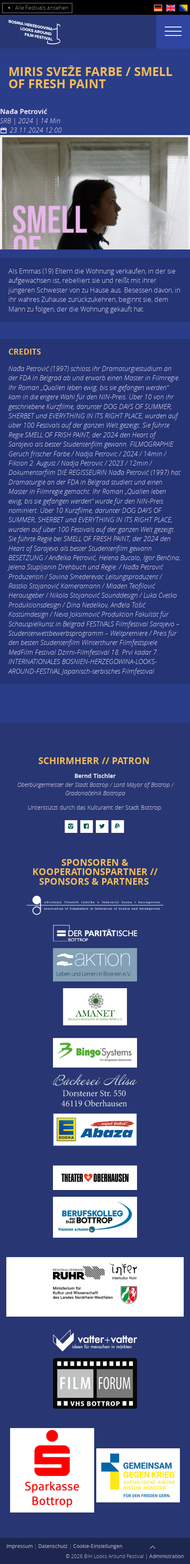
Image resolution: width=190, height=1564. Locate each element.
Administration (166, 1556)
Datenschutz (53, 1545)
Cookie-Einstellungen (97, 1545)
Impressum (19, 1545)
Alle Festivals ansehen (37, 8)
